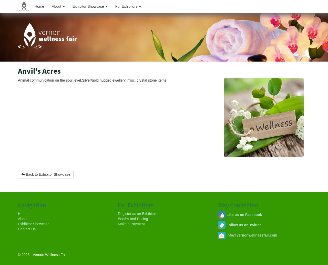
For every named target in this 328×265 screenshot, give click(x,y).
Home (39, 6)
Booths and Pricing (133, 219)
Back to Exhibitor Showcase (45, 174)
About (58, 6)
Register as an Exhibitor (137, 214)
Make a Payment (131, 224)
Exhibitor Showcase (90, 6)
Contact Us (27, 229)
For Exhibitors (128, 6)
